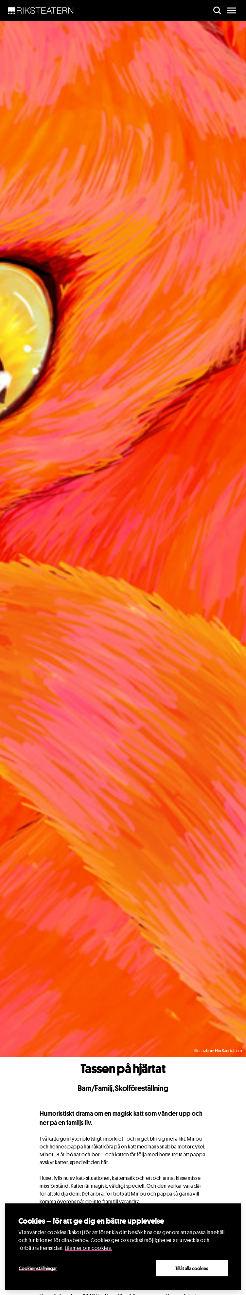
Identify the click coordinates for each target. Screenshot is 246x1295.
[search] (217, 10)
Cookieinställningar (38, 1268)
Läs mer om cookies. (88, 1248)
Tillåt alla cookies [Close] (191, 1268)
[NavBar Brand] (41, 10)
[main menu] (231, 10)
